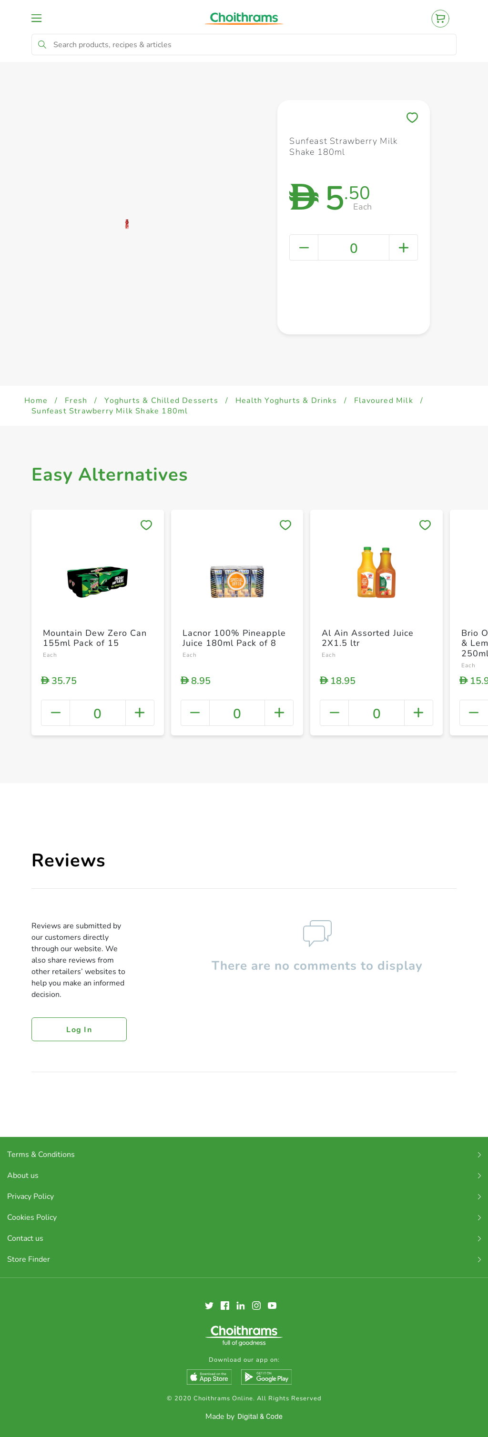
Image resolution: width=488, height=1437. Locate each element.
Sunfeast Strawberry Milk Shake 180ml (109, 411)
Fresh (76, 400)
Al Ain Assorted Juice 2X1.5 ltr (368, 638)
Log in (79, 1030)
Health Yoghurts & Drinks (286, 400)
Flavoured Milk (383, 400)
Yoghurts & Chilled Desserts (161, 400)
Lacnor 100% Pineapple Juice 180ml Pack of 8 (234, 638)
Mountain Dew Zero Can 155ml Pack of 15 (95, 638)
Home (36, 400)
